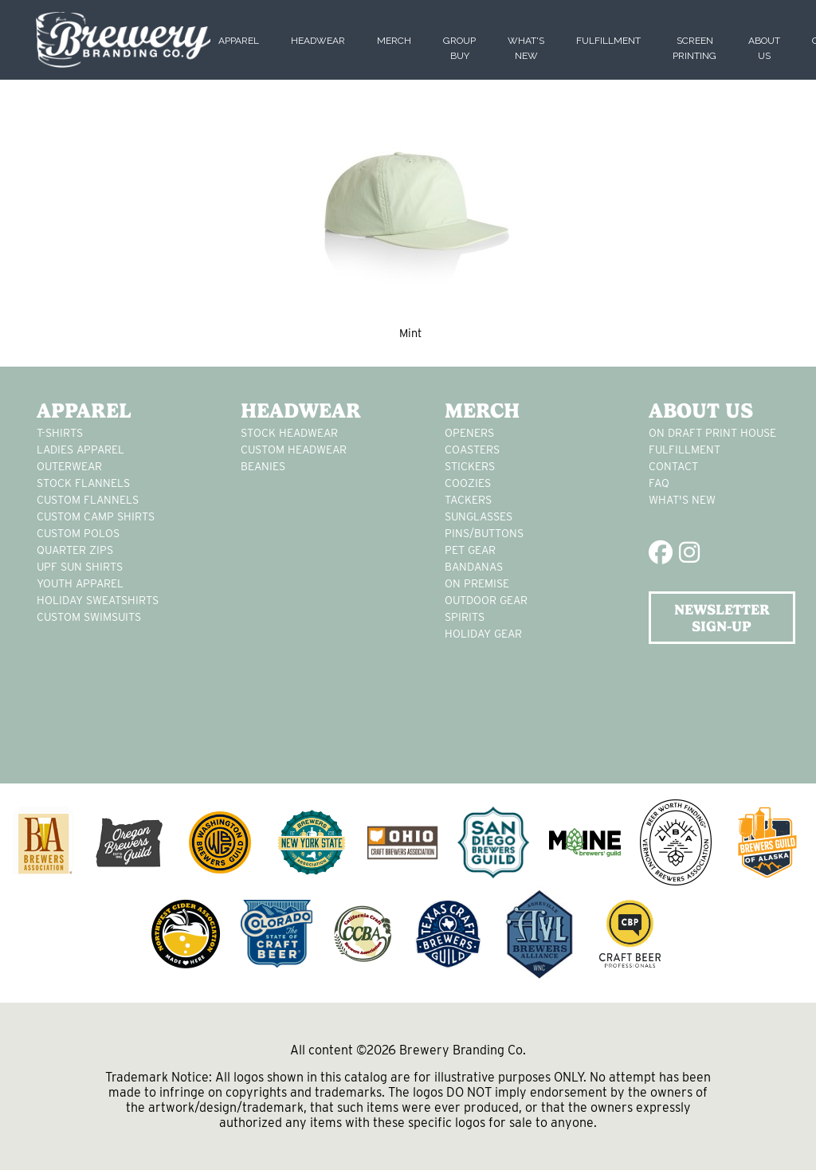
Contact (673, 466)
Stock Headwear (289, 432)
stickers (470, 466)
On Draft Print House (712, 432)
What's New (682, 499)
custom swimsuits (89, 617)
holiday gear (483, 633)
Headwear (318, 40)
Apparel (238, 40)
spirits (464, 617)
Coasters (472, 449)
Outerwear (69, 466)
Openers (469, 432)
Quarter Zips (75, 550)
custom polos (78, 533)
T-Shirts (60, 432)
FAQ (659, 483)
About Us (701, 410)
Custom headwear (294, 449)
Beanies (263, 466)
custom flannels (88, 499)
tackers (468, 499)
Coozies (468, 483)
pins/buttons (484, 533)
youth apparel (80, 583)
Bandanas (474, 566)
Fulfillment (608, 40)
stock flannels (83, 483)
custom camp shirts (96, 516)
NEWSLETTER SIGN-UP (722, 617)
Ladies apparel (80, 449)
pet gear (470, 550)
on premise (477, 583)
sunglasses (478, 516)
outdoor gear (486, 600)
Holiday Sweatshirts (98, 600)
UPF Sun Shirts (80, 566)
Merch (394, 40)
